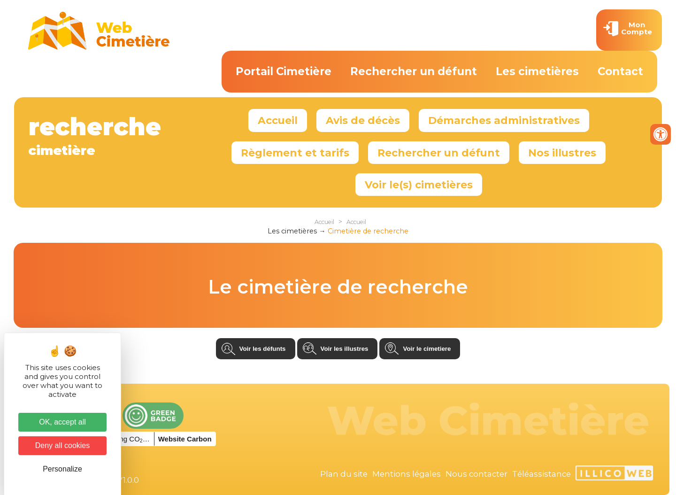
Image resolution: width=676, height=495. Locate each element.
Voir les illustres (345, 348)
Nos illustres (562, 153)
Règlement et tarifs (295, 153)
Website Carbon (185, 439)
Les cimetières (537, 71)
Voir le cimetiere (427, 348)
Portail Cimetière (283, 71)
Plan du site (344, 474)
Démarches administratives (504, 120)
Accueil (278, 120)
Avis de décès (363, 120)
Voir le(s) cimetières (419, 184)
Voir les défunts (262, 348)
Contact (620, 71)
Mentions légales (406, 474)
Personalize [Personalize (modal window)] (62, 469)
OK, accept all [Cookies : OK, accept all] (62, 422)
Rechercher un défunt (413, 71)
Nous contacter (476, 474)
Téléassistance (541, 474)
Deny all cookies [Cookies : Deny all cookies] (62, 445)
